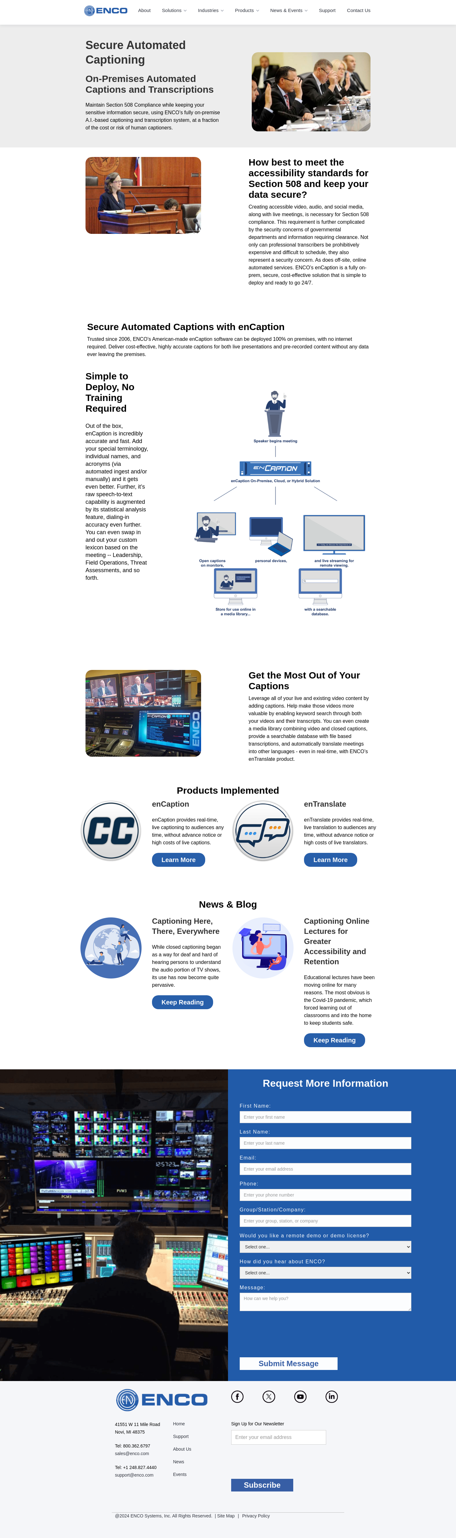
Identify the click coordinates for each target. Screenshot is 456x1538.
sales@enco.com (132, 1453)
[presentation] (301, 1329)
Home (179, 1423)
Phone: (262, 1183)
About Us (182, 1449)
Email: (261, 1157)
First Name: (269, 1106)
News (178, 1461)
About (144, 10)
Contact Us (358, 10)
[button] (175, 11)
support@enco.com (134, 1475)
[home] (106, 11)
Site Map (226, 1515)
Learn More (179, 859)
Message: (266, 1287)
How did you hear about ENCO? (296, 1261)
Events (180, 1474)
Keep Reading (183, 1002)
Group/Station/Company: (286, 1209)
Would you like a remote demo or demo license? (318, 1235)
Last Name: (268, 1132)
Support (327, 10)
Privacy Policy (256, 1515)
